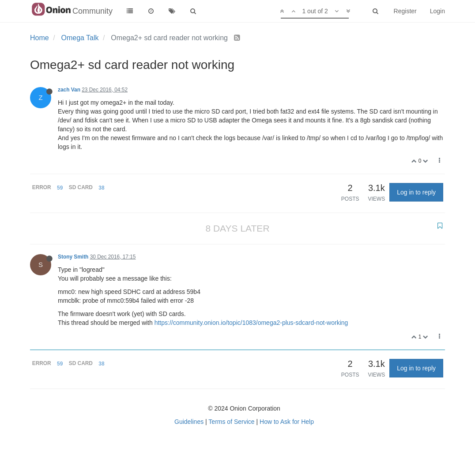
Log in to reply (416, 192)
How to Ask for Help (287, 421)
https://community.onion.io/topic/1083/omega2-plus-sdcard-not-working (251, 322)
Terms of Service (231, 421)
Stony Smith (73, 257)
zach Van (69, 90)
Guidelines (189, 421)
